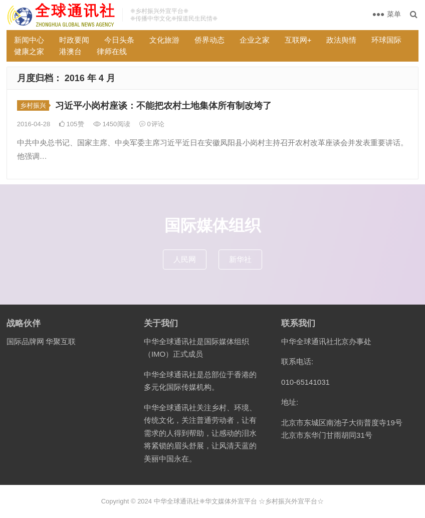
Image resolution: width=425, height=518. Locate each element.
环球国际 (386, 40)
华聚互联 (61, 341)
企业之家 (255, 40)
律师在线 (112, 51)
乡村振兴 (33, 105)
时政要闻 (74, 40)
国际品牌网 (25, 341)
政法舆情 (341, 40)
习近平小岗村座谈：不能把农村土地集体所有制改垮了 (163, 106)
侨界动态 (209, 40)
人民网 (184, 259)
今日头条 (119, 40)
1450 (112, 124)
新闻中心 (29, 40)
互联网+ (298, 40)
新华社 (240, 259)
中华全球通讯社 (176, 501)
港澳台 (70, 51)
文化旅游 (164, 40)
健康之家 (29, 51)
